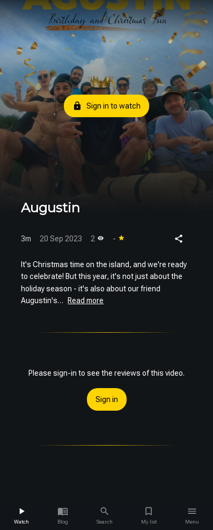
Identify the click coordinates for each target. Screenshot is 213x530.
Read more (86, 300)
